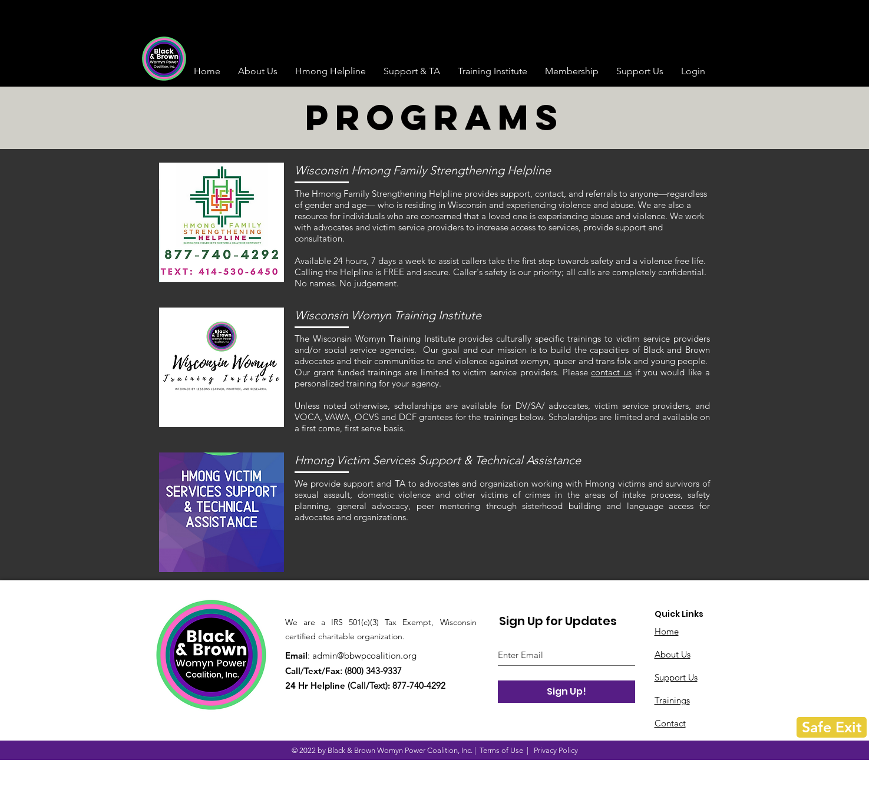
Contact (670, 723)
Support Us (676, 677)
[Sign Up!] (566, 691)
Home (667, 631)
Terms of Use (501, 750)
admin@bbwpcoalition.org (364, 655)
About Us (672, 654)
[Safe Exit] (832, 727)
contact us (611, 372)
